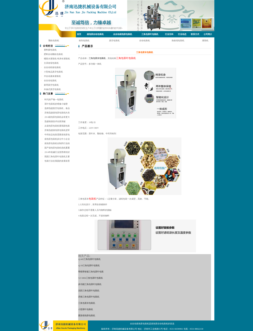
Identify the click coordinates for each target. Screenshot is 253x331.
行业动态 (182, 34)
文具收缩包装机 (51, 63)
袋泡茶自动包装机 (95, 34)
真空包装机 (114, 40)
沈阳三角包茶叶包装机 (88, 290)
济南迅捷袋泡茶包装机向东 (57, 112)
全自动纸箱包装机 (52, 67)
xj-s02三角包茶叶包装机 (89, 259)
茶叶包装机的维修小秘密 (56, 104)
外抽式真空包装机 (52, 89)
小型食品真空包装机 (53, 72)
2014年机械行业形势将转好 (57, 152)
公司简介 (208, 34)
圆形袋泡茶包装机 (86, 315)
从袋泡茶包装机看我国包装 (57, 126)
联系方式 (195, 34)
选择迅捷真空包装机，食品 (57, 108)
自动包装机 (144, 40)
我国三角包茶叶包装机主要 (57, 156)
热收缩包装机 (178, 40)
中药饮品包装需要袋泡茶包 (57, 134)
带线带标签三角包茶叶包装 (90, 271)
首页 (79, 34)
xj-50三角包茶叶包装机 (89, 265)
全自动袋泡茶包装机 (122, 34)
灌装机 (205, 40)
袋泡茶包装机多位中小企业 (57, 139)
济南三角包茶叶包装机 (88, 297)
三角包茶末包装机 (86, 303)
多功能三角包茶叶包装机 (89, 284)
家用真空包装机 (51, 85)
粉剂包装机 (84, 40)
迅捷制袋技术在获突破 (55, 121)
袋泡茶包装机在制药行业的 (57, 143)
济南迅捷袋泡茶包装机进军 (57, 130)
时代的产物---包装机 (53, 99)
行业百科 (169, 34)
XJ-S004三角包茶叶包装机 (90, 278)
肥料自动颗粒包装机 (53, 54)
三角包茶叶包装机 (149, 34)
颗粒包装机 (53, 40)
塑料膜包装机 (50, 50)
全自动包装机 (50, 80)
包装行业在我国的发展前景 (57, 161)
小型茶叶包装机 (85, 309)
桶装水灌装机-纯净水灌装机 (57, 58)
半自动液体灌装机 (52, 76)
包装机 (92, 198)
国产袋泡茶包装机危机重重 (57, 148)
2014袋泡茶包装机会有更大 (57, 117)
